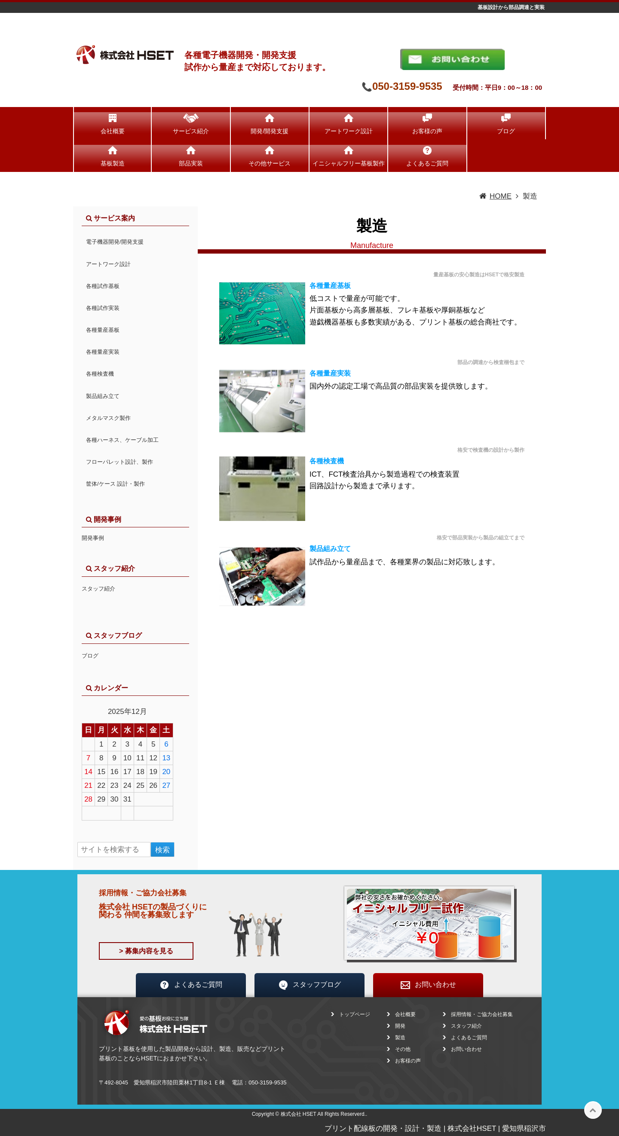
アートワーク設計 (349, 131)
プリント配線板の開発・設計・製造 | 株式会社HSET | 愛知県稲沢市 (435, 1128)
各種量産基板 (330, 285)
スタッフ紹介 (98, 588)
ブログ (506, 131)
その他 (403, 1049)
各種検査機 (327, 461)
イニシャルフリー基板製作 (349, 163)
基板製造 (113, 163)
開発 (400, 1026)
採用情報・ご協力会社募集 (482, 1014)
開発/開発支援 (269, 131)
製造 (400, 1038)
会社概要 (113, 131)
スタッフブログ (309, 985)
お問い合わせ (428, 985)
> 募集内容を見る (146, 951)
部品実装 (191, 163)
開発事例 (93, 538)
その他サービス (269, 163)
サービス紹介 (191, 131)
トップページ (354, 1014)
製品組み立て (330, 548)
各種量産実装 (330, 373)
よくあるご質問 (427, 163)
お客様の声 (427, 131)
